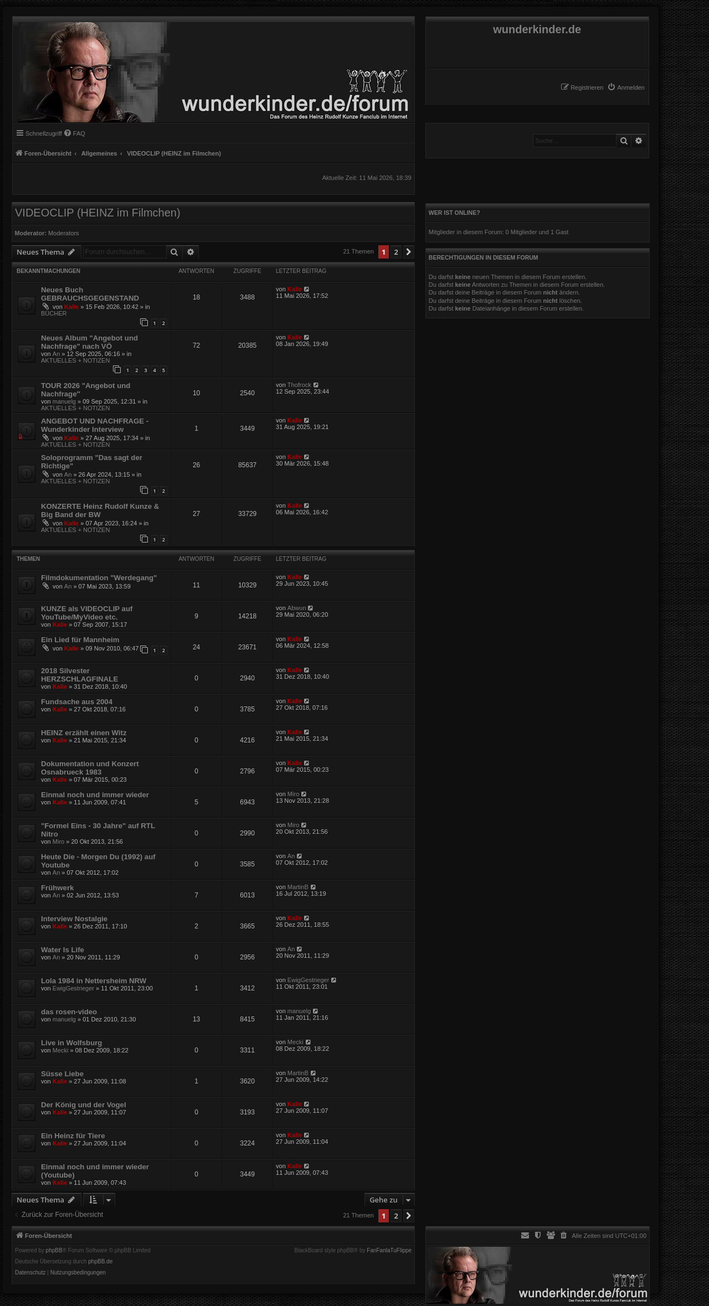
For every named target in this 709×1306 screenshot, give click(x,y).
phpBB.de (100, 1261)
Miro (293, 794)
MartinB (298, 887)
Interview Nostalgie (74, 919)
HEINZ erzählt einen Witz (83, 733)
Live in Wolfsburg (71, 1043)
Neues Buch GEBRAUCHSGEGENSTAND (90, 294)
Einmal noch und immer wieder (95, 795)
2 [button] (396, 252)
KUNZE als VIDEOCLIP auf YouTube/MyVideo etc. (86, 613)
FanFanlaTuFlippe (389, 1250)
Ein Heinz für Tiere (73, 1136)
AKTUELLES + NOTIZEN (75, 360)
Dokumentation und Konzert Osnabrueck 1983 (90, 768)
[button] (408, 252)
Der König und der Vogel (83, 1105)
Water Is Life (62, 950)
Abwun (296, 608)
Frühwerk (57, 888)
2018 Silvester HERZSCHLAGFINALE (79, 675)
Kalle (71, 306)
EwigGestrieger (73, 988)
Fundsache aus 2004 (76, 702)
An (56, 353)
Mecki (61, 1050)
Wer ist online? (454, 212)
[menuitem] (626, 87)
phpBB (54, 1250)
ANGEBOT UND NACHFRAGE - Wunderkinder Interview (94, 425)
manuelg (64, 401)
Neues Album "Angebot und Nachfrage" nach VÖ (89, 342)
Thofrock (299, 384)
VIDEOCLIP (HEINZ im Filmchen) (98, 213)
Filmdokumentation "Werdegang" (99, 578)
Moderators (63, 233)
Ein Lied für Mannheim (80, 640)
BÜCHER (53, 313)
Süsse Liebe (62, 1074)
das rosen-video (69, 1012)
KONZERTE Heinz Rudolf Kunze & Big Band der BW (100, 510)
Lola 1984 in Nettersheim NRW (93, 981)
